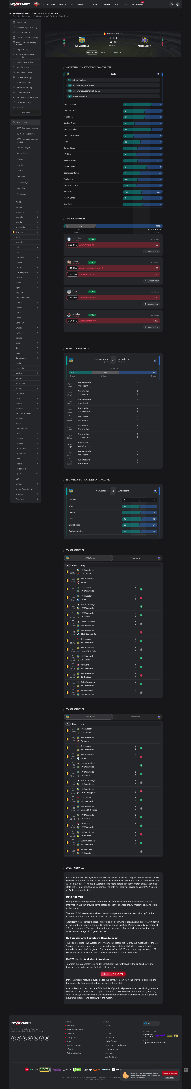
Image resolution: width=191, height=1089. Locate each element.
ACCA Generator (22, 32)
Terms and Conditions (115, 1045)
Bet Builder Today (22, 72)
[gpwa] (45, 1070)
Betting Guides (74, 1053)
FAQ (107, 1029)
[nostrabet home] (21, 1023)
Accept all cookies (170, 1073)
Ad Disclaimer (111, 1057)
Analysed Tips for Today (25, 27)
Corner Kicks (69, 148)
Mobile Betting (74, 1045)
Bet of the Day (21, 67)
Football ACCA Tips (23, 62)
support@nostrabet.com (154, 1042)
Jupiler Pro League (36, 16)
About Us (109, 1037)
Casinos (95, 4)
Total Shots (68, 117)
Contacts (109, 1033)
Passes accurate (71, 185)
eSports (70, 1049)
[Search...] (171, 4)
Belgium (22, 16)
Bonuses (63, 4)
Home (74, 565)
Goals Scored (74, 525)
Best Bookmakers (79, 4)
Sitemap (109, 1053)
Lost (71, 518)
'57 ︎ (69, 96)
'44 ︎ (69, 91)
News (117, 4)
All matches (20, 22)
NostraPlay (137, 4)
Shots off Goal (70, 110)
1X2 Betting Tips (22, 92)
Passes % (68, 191)
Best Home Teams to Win (25, 97)
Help (126, 4)
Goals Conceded (76, 531)
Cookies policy (140, 1077)
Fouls (66, 141)
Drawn (72, 512)
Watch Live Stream (113, 974)
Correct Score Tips (22, 77)
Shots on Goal (70, 104)
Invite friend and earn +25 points (24, 56)
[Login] (177, 4)
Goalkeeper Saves (71, 173)
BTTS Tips (19, 107)
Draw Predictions (22, 82)
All (68, 565)
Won (71, 506)
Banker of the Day (22, 87)
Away (83, 565)
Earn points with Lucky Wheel (24, 43)
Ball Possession (70, 160)
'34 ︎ (69, 85)
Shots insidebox (70, 129)
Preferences (169, 1078)
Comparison (72, 1037)
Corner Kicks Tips (22, 102)
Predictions (49, 4)
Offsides (67, 154)
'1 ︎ (69, 80)
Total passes (69, 179)
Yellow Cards (69, 166)
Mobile (107, 4)
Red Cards (68, 204)
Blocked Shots (70, 123)
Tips (14, 16)
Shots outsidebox (71, 135)
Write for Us (111, 1041)
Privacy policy (111, 1049)
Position (72, 499)
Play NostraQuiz (22, 49)
